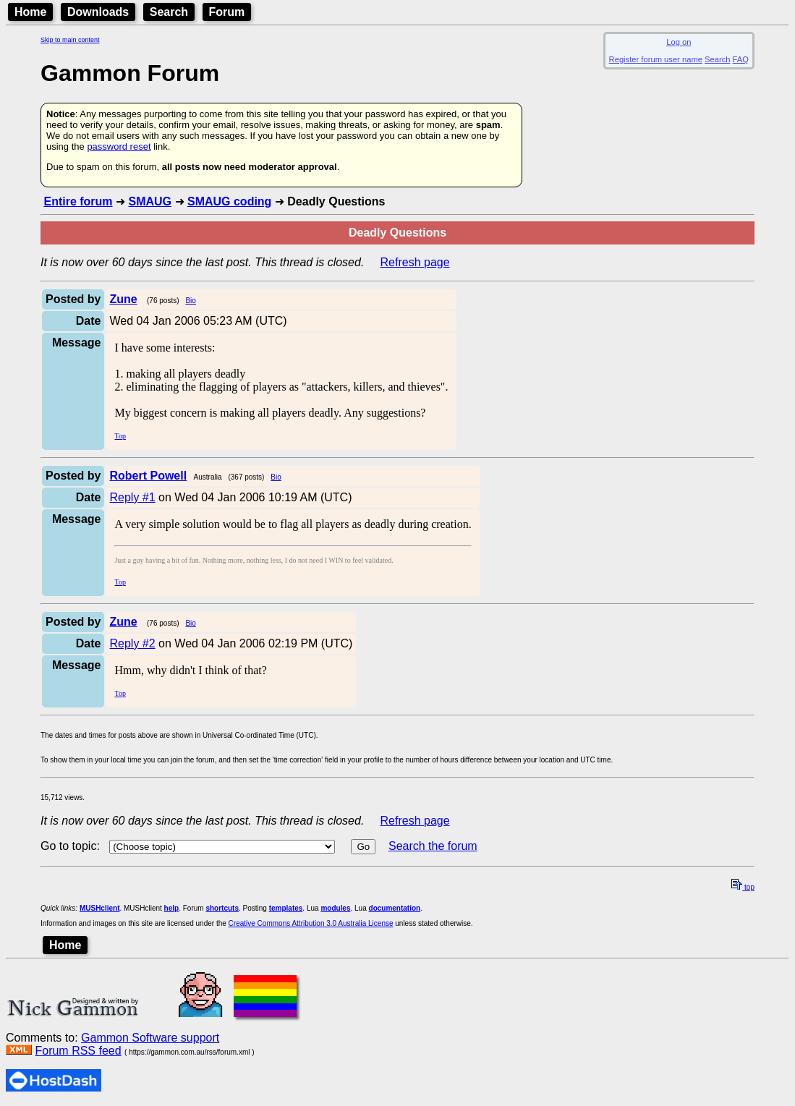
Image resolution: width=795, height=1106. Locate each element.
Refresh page (415, 262)
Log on (678, 42)
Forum (227, 12)
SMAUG (149, 201)
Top (119, 436)
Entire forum (77, 201)
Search (169, 12)
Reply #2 (132, 643)
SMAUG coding (229, 201)
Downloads (98, 12)
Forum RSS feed (78, 1051)
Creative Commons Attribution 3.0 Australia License (311, 923)
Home (30, 12)
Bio (190, 301)
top (742, 887)
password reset (118, 146)
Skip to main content (70, 39)
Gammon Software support (150, 1037)
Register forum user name (655, 59)
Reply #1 (132, 497)
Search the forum (432, 846)
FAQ (741, 59)
